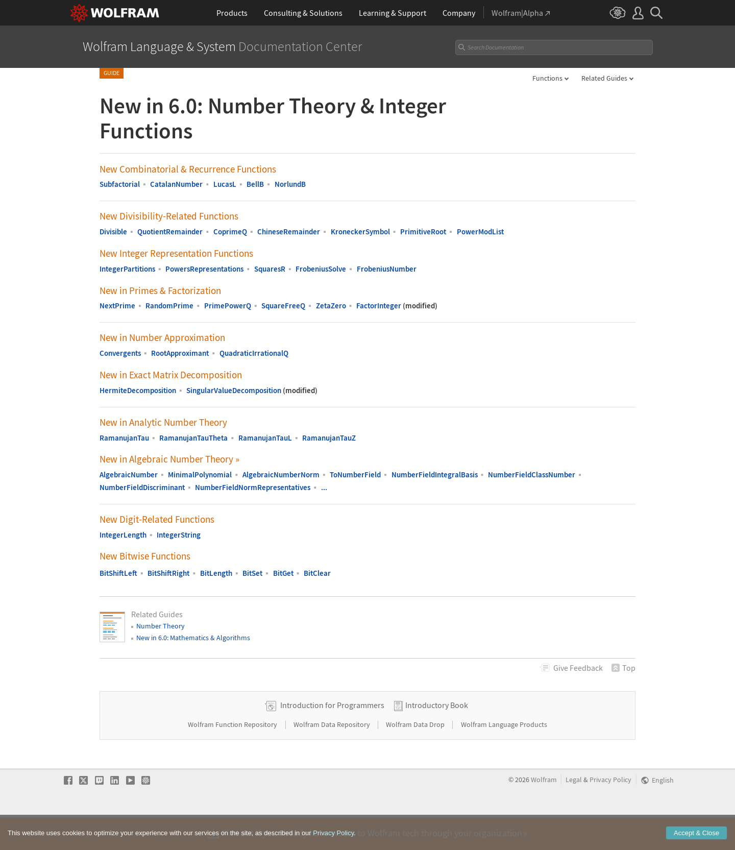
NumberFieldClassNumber (531, 474)
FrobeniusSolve (321, 269)
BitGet (283, 573)
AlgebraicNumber (129, 474)
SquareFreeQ (283, 305)
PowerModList (480, 231)
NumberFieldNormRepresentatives (252, 487)
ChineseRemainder (288, 231)
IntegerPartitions (127, 269)
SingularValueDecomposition (233, 390)
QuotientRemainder (170, 231)
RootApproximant (180, 353)
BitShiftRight (168, 573)
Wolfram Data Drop (416, 756)
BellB (255, 184)
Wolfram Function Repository (233, 756)
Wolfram (544, 812)
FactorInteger (378, 305)
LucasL (224, 184)
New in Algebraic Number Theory (169, 459)
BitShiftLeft (118, 573)
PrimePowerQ (227, 305)
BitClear (317, 573)
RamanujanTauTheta (193, 438)
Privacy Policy (610, 812)
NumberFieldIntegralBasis (434, 474)
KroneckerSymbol (360, 231)
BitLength (216, 573)
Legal (574, 812)
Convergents (120, 353)
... (324, 487)
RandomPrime (169, 305)
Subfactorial (120, 184)
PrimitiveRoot (423, 231)
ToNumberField (355, 474)
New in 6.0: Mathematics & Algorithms (193, 637)
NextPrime (117, 305)
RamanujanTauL (265, 438)
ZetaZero (331, 305)
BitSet (252, 573)
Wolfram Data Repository (332, 756)
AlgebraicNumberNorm (281, 474)
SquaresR (269, 269)
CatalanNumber (176, 184)
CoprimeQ (230, 231)
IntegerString (179, 535)
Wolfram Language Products (504, 756)
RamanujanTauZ (329, 438)
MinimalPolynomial (200, 474)
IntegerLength (123, 535)
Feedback (578, 668)
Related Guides (604, 78)
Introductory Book (436, 737)
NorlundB (290, 184)
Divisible (113, 231)
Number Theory (160, 625)
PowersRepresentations (204, 269)
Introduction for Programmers (332, 737)
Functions (547, 78)
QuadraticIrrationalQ (253, 353)
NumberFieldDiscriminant (142, 487)
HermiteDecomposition (138, 390)
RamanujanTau (124, 438)
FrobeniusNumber (386, 269)
